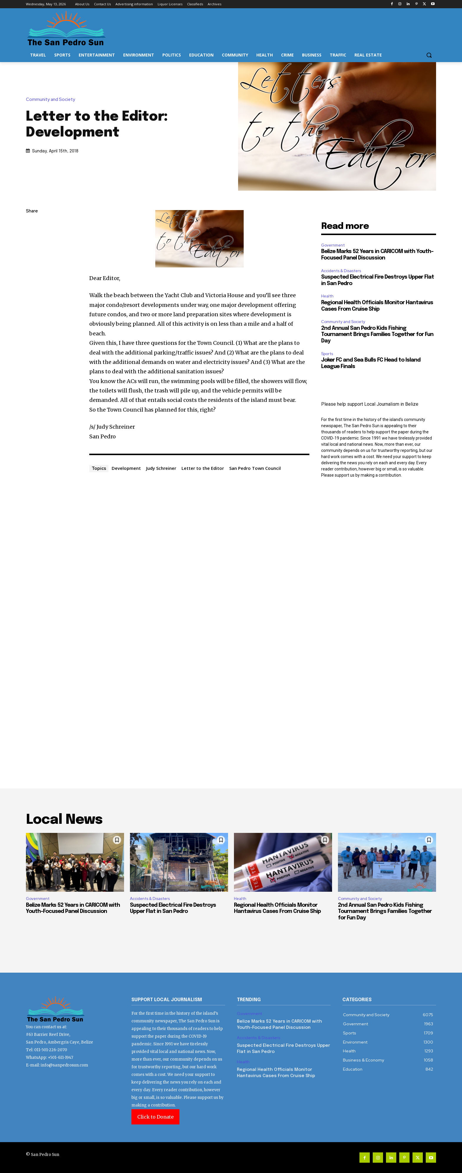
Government (333, 245)
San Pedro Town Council (255, 468)
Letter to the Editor (203, 468)
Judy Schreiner (161, 468)
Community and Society (52, 99)
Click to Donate (155, 1117)
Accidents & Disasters (341, 270)
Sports (327, 353)
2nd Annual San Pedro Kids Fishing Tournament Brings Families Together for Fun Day (377, 335)
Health (327, 296)
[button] (429, 55)
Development (126, 468)
